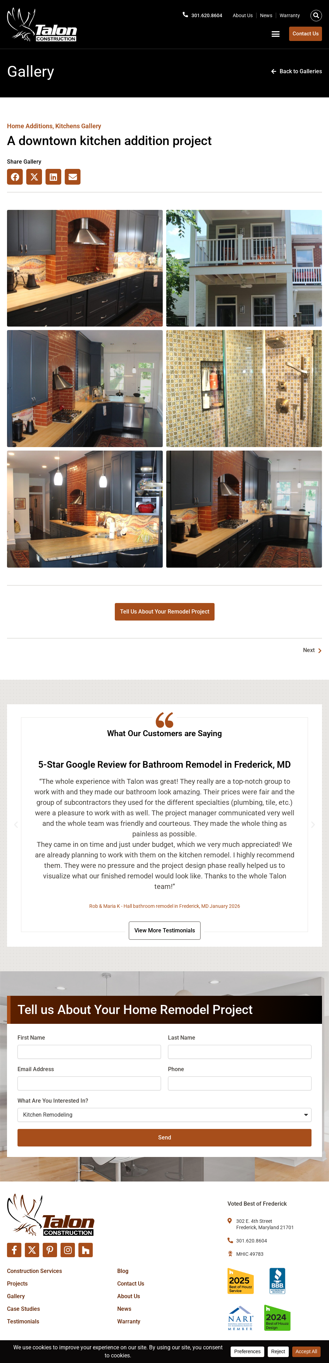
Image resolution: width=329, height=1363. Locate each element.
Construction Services (34, 1271)
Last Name (181, 1039)
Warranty (290, 14)
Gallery (16, 1296)
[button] (316, 14)
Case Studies (23, 1309)
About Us (243, 14)
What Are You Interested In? (53, 1102)
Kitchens (67, 126)
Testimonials (23, 1321)
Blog (122, 1271)
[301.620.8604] (181, 13)
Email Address (36, 1070)
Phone (176, 1070)
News (266, 14)
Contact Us (130, 1283)
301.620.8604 (205, 14)
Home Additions (29, 126)
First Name (31, 1039)
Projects (17, 1283)
